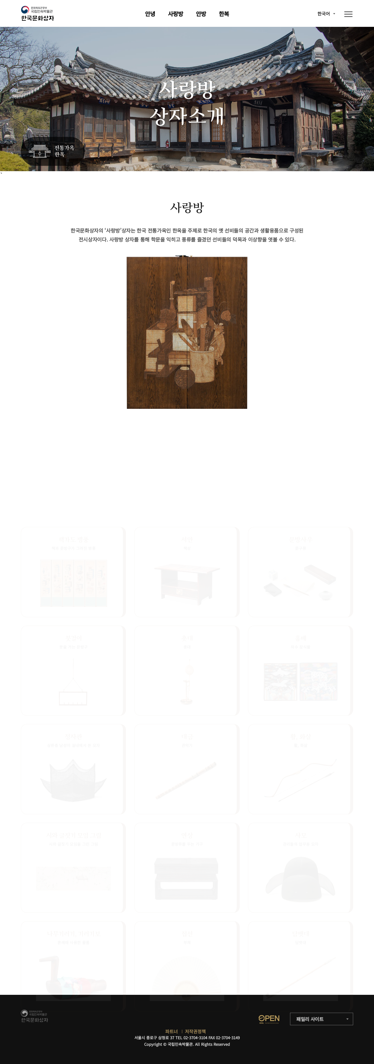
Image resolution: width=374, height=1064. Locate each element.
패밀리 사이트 (310, 1019)
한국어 (323, 13)
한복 (224, 14)
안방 (201, 14)
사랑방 (175, 14)
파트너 (171, 1031)
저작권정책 (195, 1031)
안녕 (150, 14)
